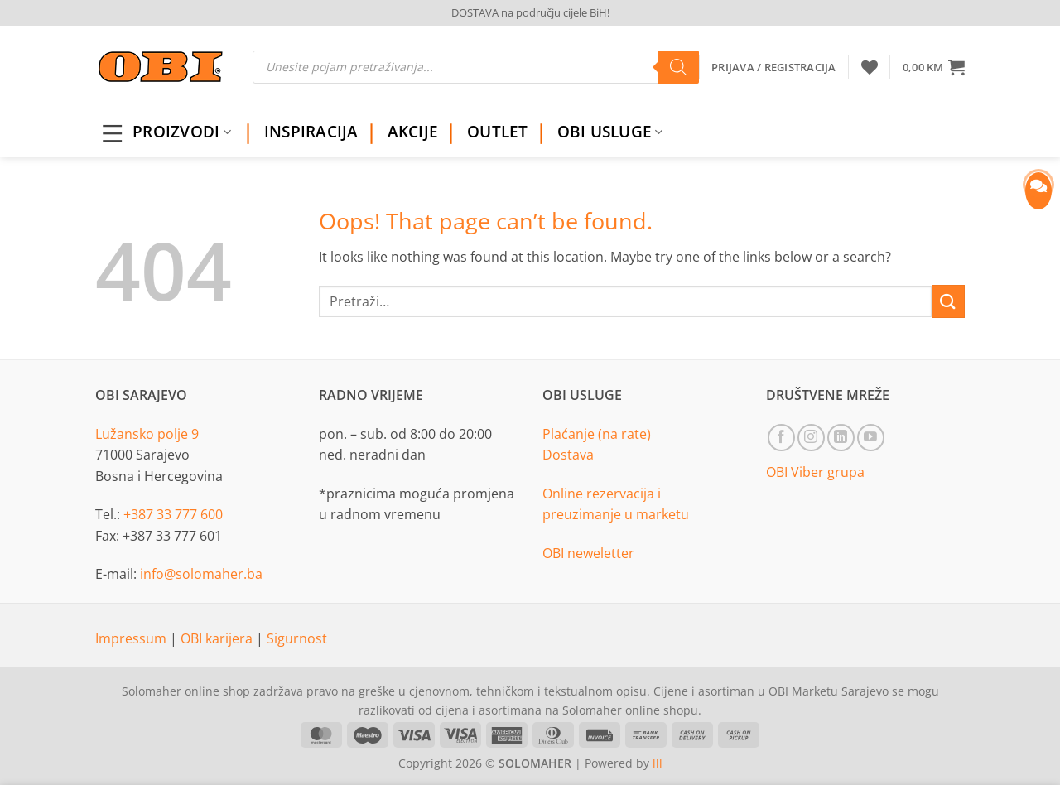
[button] (934, 67)
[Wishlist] (869, 67)
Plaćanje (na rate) (596, 434)
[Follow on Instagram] (811, 437)
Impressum (132, 638)
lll (657, 763)
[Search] (678, 67)
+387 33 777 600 (173, 514)
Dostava (568, 454)
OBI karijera (218, 638)
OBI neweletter (588, 553)
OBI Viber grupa (815, 472)
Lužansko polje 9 (147, 434)
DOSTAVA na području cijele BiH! (530, 12)
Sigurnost (297, 638)
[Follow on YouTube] (870, 437)
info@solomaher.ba (201, 574)
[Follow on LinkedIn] (841, 437)
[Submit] (948, 301)
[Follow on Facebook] (781, 437)
